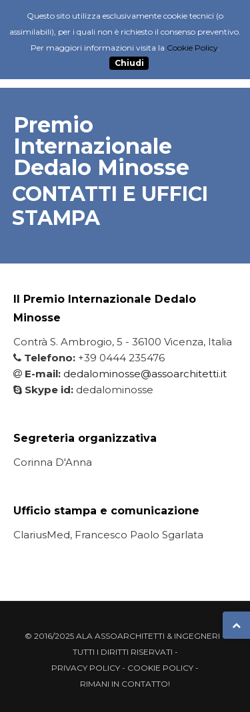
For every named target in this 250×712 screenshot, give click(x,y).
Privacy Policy (85, 668)
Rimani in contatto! (125, 684)
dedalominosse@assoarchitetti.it (145, 373)
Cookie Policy (160, 668)
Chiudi (129, 64)
